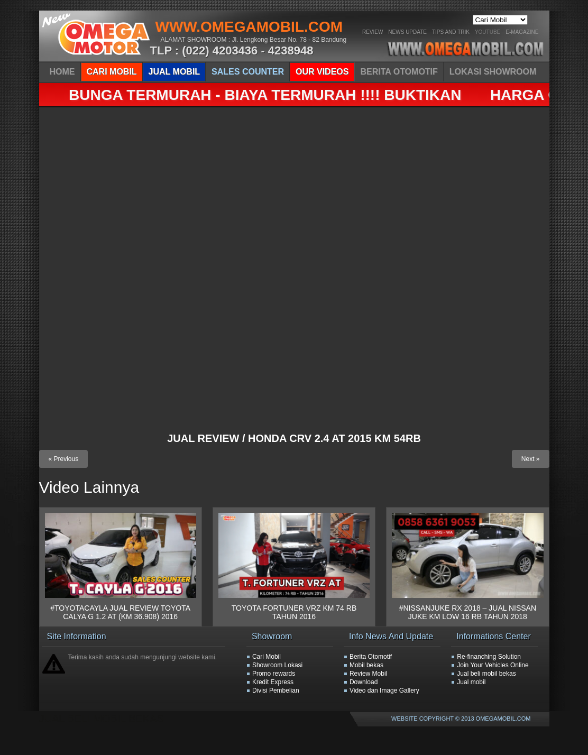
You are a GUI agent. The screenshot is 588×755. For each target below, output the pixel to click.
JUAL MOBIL (174, 71)
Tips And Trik (451, 32)
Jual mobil (471, 682)
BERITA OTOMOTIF (398, 71)
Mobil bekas (366, 665)
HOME (62, 71)
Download (364, 682)
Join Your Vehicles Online (492, 665)
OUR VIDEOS (322, 71)
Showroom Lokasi (277, 665)
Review (372, 32)
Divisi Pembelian (275, 690)
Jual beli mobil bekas (486, 673)
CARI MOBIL (112, 71)
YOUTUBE (487, 32)
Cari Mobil (266, 656)
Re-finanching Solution (489, 656)
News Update (407, 32)
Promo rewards (273, 673)
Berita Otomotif (371, 656)
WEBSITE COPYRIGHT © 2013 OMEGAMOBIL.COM (460, 718)
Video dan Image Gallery (384, 690)
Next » (530, 459)
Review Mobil (368, 673)
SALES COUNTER (248, 71)
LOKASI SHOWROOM (492, 71)
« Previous (64, 459)
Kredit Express (272, 682)
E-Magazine (522, 32)
